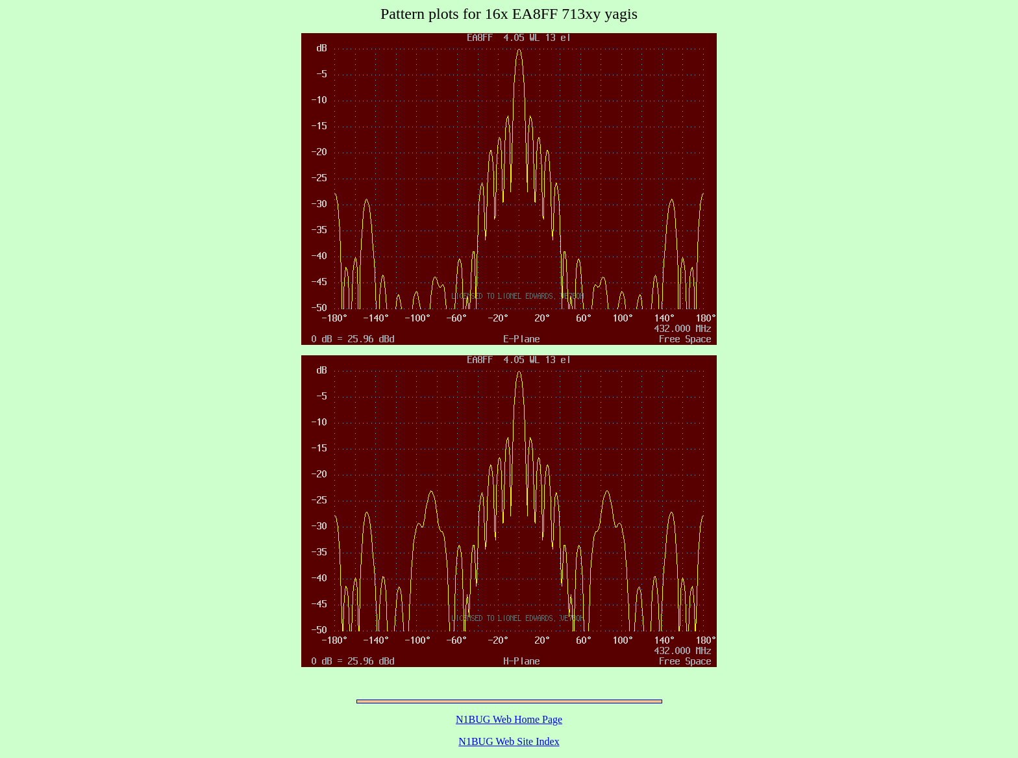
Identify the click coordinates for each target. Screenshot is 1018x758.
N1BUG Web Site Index (508, 741)
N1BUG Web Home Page (509, 719)
